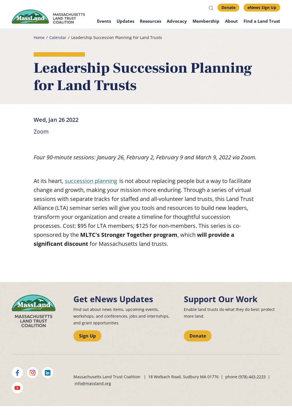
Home (39, 38)
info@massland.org (93, 383)
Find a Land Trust (262, 21)
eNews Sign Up (261, 7)
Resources (150, 21)
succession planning (91, 181)
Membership (206, 21)
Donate (228, 7)
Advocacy (177, 21)
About (231, 21)
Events (104, 21)
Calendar (57, 38)
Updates (125, 21)
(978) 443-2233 (252, 376)
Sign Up (87, 336)
